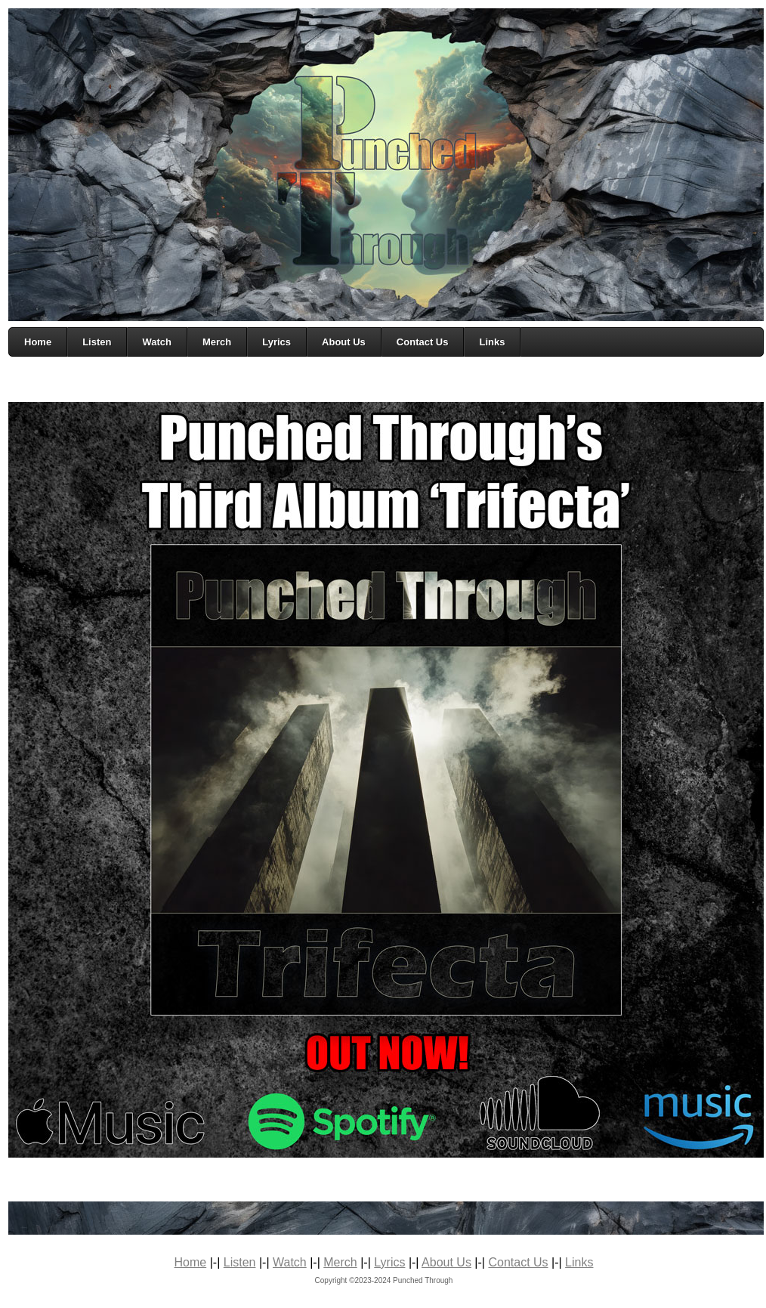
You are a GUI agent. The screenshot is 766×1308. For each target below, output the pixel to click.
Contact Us (518, 1262)
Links (579, 1262)
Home (191, 1262)
